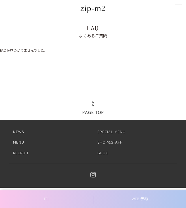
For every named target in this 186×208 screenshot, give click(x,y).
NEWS (18, 131)
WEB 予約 (140, 198)
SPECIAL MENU (111, 131)
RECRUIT (21, 152)
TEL (47, 198)
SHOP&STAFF (109, 142)
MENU (18, 142)
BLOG (103, 152)
